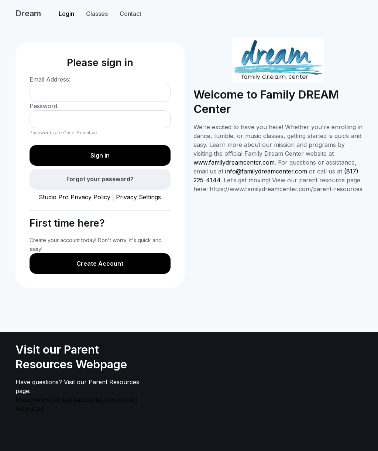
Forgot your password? (100, 179)
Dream (28, 13)
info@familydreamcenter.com (266, 171)
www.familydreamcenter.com (234, 162)
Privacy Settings (138, 197)
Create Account (99, 263)
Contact (130, 13)
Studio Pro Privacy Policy (74, 197)
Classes (97, 13)
